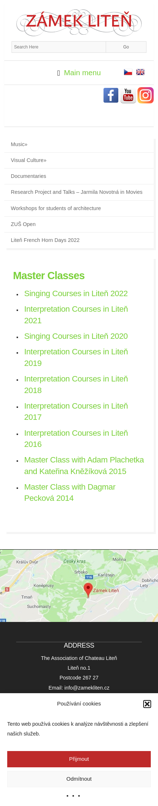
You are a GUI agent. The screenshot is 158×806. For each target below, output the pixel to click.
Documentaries (28, 176)
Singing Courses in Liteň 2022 (76, 293)
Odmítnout (79, 779)
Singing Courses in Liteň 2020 (76, 336)
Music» (19, 144)
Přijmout (79, 759)
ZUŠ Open (23, 224)
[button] (147, 704)
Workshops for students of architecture (56, 208)
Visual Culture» (29, 160)
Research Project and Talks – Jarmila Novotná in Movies (76, 192)
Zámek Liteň (79, 22)
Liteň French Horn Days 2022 (45, 240)
